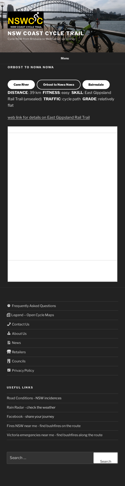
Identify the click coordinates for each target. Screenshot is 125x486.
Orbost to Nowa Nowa (58, 84)
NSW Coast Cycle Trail (46, 33)
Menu (62, 58)
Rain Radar (15, 407)
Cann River (21, 84)
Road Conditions (20, 398)
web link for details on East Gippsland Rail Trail (49, 117)
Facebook (15, 417)
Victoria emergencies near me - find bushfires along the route (54, 435)
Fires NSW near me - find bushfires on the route (44, 426)
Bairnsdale (96, 84)
